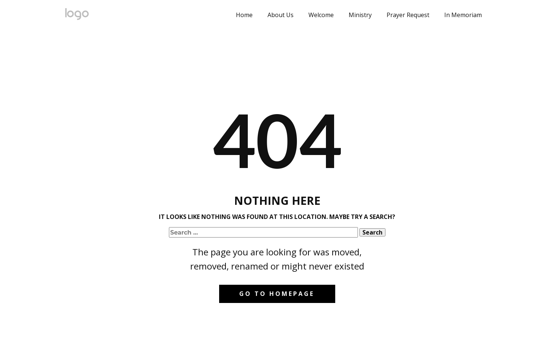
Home (244, 15)
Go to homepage (276, 294)
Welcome (321, 15)
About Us (281, 15)
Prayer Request (408, 15)
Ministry (360, 15)
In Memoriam (463, 15)
